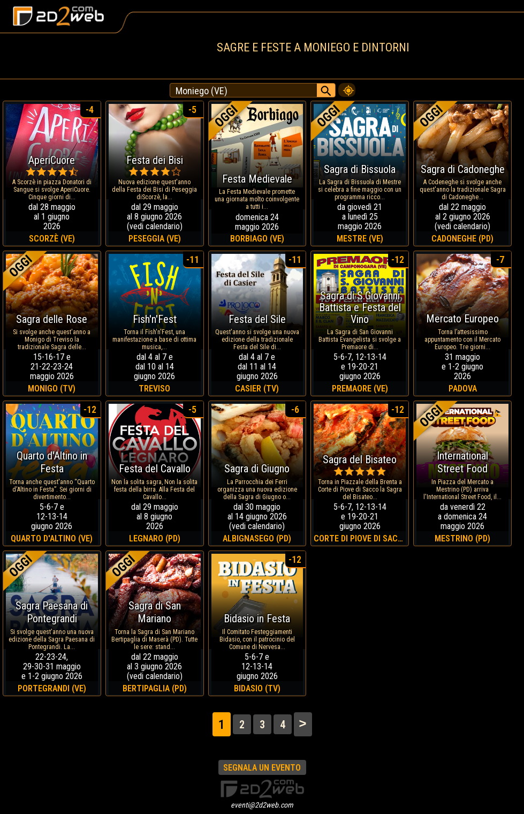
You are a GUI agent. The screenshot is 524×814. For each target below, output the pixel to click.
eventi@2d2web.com (262, 805)
